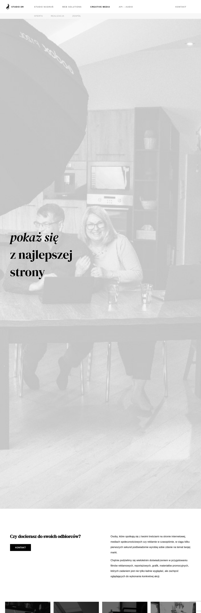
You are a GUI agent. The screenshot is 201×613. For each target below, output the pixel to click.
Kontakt (180, 7)
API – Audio (126, 7)
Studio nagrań (44, 7)
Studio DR (17, 7)
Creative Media (100, 7)
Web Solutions (71, 7)
